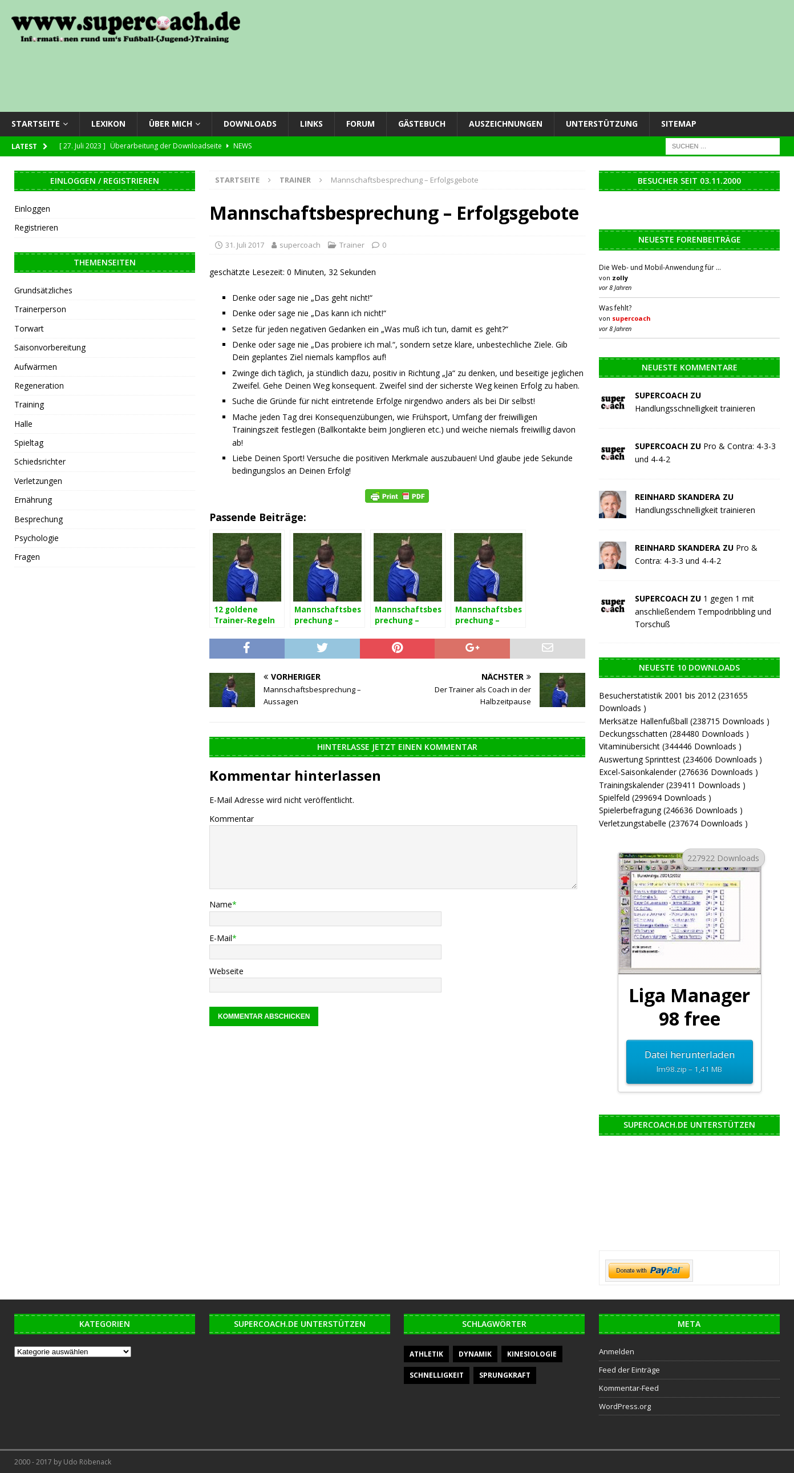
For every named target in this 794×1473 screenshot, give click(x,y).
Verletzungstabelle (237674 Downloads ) (673, 823)
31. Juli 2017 (244, 245)
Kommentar (231, 818)
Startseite (35, 123)
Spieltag (28, 442)
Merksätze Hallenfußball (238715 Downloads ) (684, 721)
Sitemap (678, 123)
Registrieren (36, 227)
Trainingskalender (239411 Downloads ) (672, 785)
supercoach (300, 245)
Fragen (27, 556)
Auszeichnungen (505, 123)
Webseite (226, 971)
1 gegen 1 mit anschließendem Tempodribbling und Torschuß (703, 611)
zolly (620, 277)
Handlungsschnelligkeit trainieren (695, 408)
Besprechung (38, 519)
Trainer (351, 245)
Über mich (170, 123)
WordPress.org (625, 1406)
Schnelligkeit (437, 1375)
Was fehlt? (615, 308)
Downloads (250, 123)
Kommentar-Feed (629, 1388)
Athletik (426, 1354)
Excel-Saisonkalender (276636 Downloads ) (678, 771)
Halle (23, 423)
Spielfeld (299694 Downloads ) (655, 797)
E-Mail (220, 938)
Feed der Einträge (629, 1370)
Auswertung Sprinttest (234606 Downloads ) (680, 759)
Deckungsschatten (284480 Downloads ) (674, 733)
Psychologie (36, 537)
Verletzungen (38, 480)
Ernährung (33, 499)
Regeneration (39, 385)
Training (29, 404)
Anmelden (616, 1351)
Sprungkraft (504, 1375)
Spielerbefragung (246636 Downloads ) (671, 810)
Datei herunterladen (689, 1062)
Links (311, 123)
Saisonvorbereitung (50, 347)
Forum (360, 123)
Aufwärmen (35, 366)
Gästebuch (421, 123)
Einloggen (32, 208)
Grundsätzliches (43, 290)
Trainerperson (40, 309)
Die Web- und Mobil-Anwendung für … (660, 267)
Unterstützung (602, 123)
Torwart (29, 328)
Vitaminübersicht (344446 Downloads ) (670, 746)
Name (220, 904)
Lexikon (108, 123)
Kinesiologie (532, 1354)
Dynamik (475, 1354)
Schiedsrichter (40, 461)
